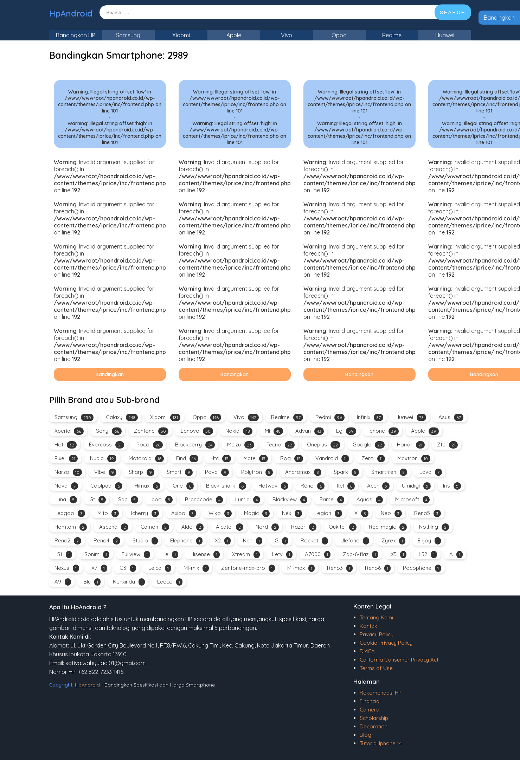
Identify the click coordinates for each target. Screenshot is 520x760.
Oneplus (323, 445)
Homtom (70, 527)
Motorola (146, 458)
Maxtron (413, 458)
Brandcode (204, 499)
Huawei (444, 35)
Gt (97, 499)
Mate (255, 458)
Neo (391, 513)
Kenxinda (129, 582)
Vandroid (332, 458)
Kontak (368, 626)
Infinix (370, 417)
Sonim (96, 554)
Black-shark (226, 486)
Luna (65, 499)
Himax (147, 486)
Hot (65, 445)
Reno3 (340, 568)
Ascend (113, 527)
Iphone (383, 431)
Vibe (105, 472)
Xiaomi (181, 35)
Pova (217, 472)
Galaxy (122, 417)
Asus (450, 417)
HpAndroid (70, 13)
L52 (428, 554)
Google (369, 445)
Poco (149, 445)
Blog (365, 735)
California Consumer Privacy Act (399, 659)
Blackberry (195, 445)
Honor (411, 445)
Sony (109, 431)
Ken (252, 541)
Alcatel (229, 527)
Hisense (205, 554)
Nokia (238, 431)
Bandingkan (499, 17)
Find (187, 458)
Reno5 (427, 513)
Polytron (257, 472)
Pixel (66, 458)
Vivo (286, 35)
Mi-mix (196, 568)
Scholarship (374, 718)
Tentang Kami (376, 617)
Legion (328, 513)
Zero (373, 458)
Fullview (136, 554)
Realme (392, 35)
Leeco (169, 582)
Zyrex (393, 541)
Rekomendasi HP (381, 692)
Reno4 (107, 541)
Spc (128, 499)
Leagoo (69, 513)
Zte (447, 445)
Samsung (128, 35)
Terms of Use (376, 668)
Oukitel (343, 527)
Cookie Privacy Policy (386, 642)
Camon (155, 527)
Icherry (145, 513)
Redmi (330, 417)
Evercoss (106, 445)
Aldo (192, 527)
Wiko (220, 513)
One (183, 486)
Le (170, 554)
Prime (332, 499)
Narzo (68, 472)
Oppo (339, 35)
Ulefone (354, 541)
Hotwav (273, 486)
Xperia (69, 431)
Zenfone (151, 431)
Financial (370, 701)
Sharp (141, 472)
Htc (221, 458)
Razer (303, 527)
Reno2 (67, 541)
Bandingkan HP (75, 35)
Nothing (434, 527)
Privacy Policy (376, 634)
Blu (92, 582)
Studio (145, 541)
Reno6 (378, 568)
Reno (313, 486)
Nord (267, 527)
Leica (159, 568)
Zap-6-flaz (360, 554)
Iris (452, 486)
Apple (233, 35)
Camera (369, 709)
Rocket (314, 541)
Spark (346, 472)
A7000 (317, 554)
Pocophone (422, 568)
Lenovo (197, 431)
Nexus (66, 568)
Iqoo (161, 499)
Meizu (240, 445)
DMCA (367, 651)
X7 (99, 568)
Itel (346, 486)
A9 (62, 582)
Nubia (103, 458)
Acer (378, 486)
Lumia (247, 499)
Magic (257, 513)
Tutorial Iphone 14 (381, 743)
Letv (282, 554)
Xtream (246, 554)
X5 (398, 554)
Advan (309, 431)
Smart (180, 472)
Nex (292, 513)
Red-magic (388, 527)
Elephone (186, 541)
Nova (66, 486)
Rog (291, 458)
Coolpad (106, 486)
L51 (63, 554)
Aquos (370, 499)
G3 (128, 568)
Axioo (183, 513)
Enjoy (429, 541)
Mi (274, 431)
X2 (223, 541)
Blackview (289, 499)
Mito (108, 513)
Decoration (373, 726)
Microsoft (412, 499)
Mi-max (301, 568)
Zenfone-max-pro (248, 568)
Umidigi (416, 486)
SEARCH (453, 12)
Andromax (303, 472)
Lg (346, 431)
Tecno (281, 445)
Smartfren (389, 472)
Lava (430, 472)
